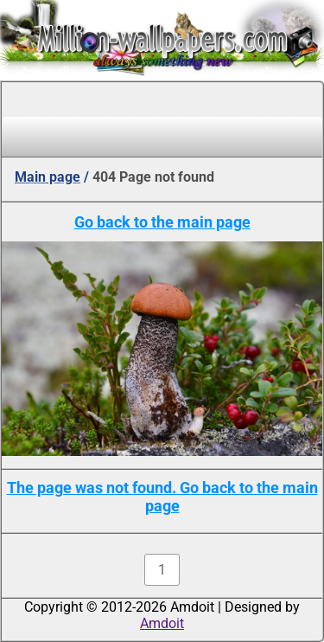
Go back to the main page (162, 222)
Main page (47, 177)
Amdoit (162, 623)
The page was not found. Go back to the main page (162, 496)
